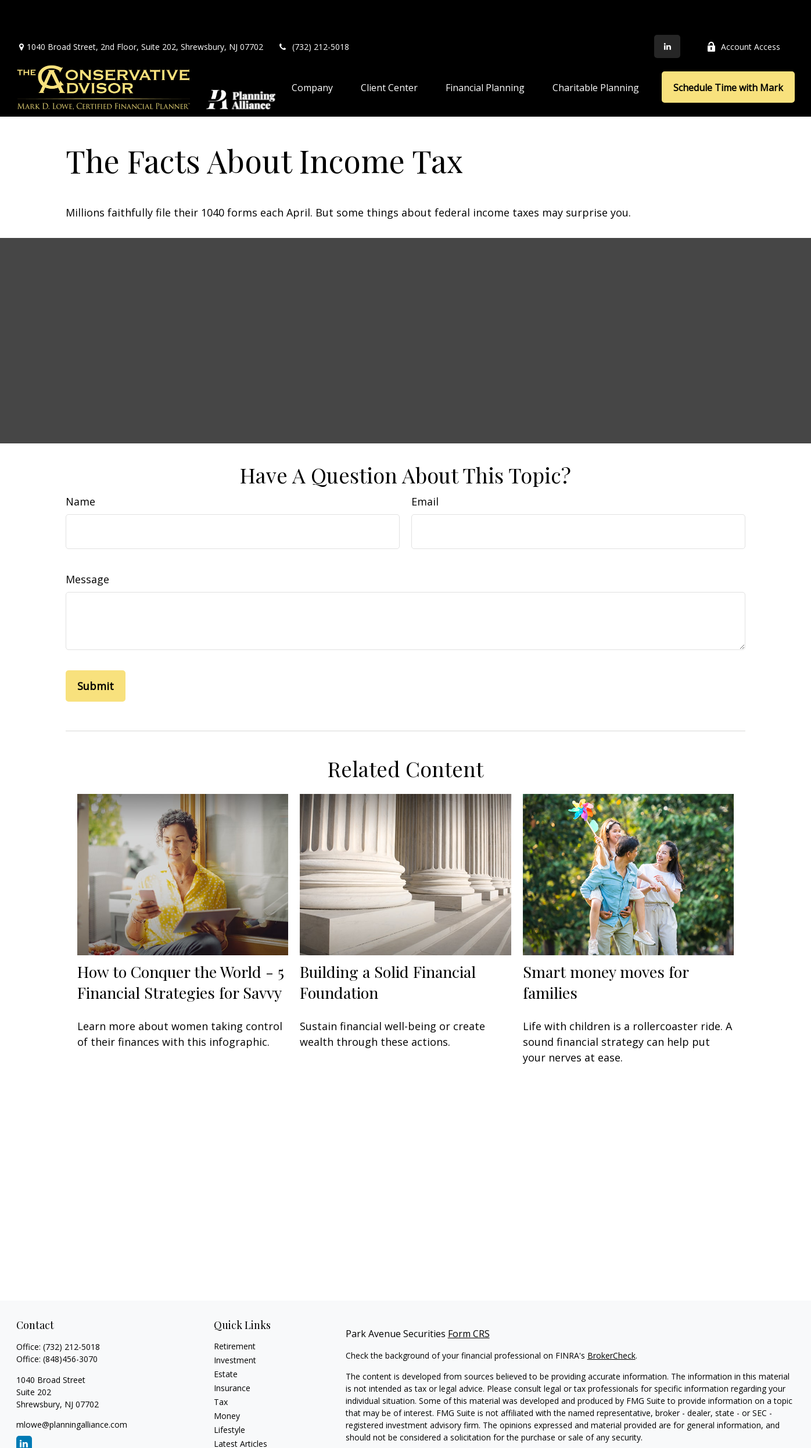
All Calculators (240, 1436)
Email (425, 467)
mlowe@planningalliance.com (71, 1389)
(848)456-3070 (70, 1324)
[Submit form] (95, 651)
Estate (226, 1339)
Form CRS (469, 1298)
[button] (312, 52)
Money (227, 1380)
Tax (221, 1367)
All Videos (232, 1422)
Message (87, 544)
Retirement (235, 1311)
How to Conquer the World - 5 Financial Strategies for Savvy (180, 947)
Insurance (232, 1353)
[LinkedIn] (667, 11)
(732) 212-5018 (313, 11)
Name (80, 467)
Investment (235, 1325)
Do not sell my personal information (714, 1435)
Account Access (743, 11)
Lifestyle (229, 1394)
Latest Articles (240, 1408)
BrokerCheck (611, 1320)
